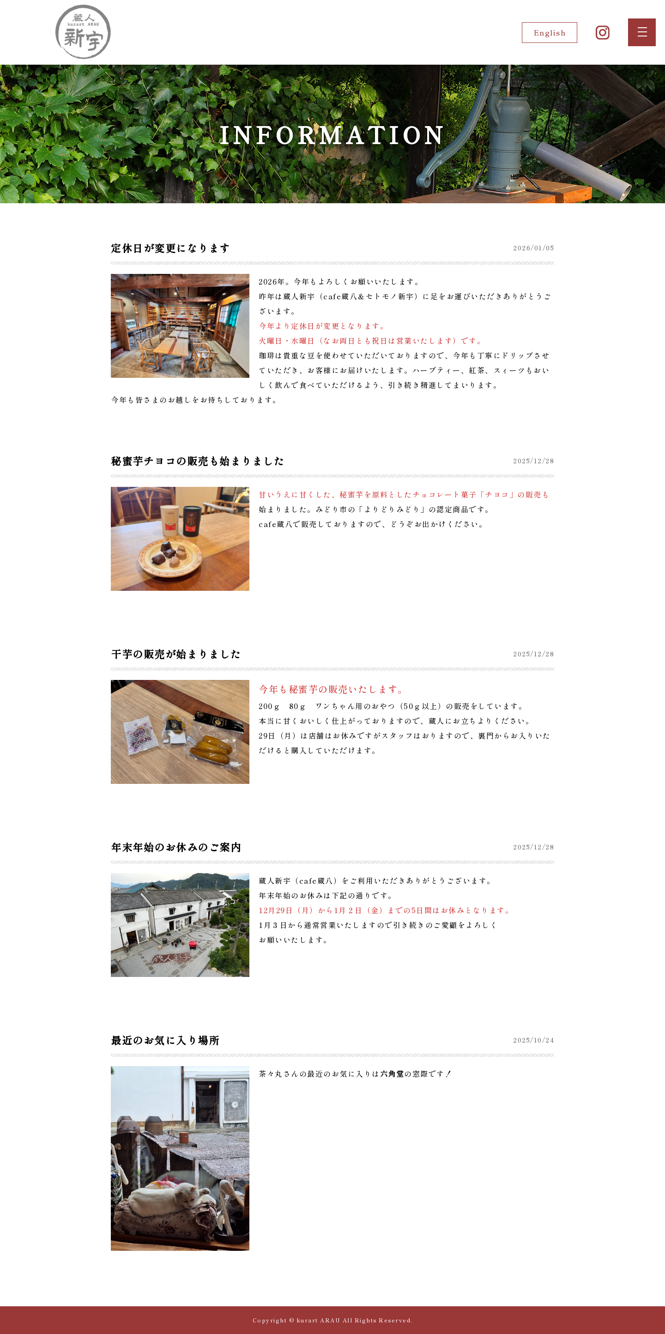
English (549, 32)
